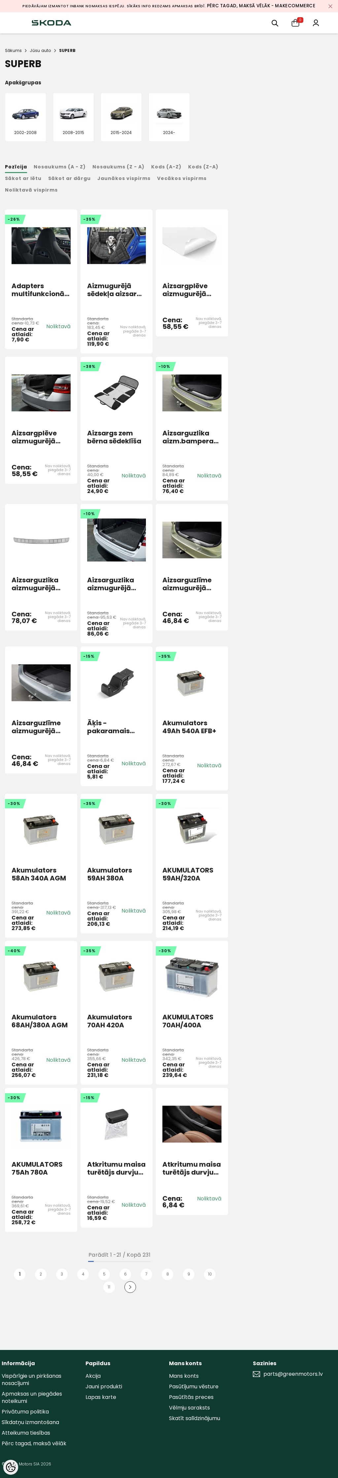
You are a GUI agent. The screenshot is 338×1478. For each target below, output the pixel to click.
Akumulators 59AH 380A (109, 874)
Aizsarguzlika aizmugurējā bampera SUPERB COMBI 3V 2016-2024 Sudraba (116, 584)
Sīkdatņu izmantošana (30, 1422)
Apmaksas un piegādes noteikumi (32, 1397)
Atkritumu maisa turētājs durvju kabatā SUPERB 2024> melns (191, 1168)
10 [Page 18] (210, 1274)
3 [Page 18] (62, 1274)
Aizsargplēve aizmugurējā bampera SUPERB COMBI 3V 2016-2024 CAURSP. (191, 290)
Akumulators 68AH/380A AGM (40, 1021)
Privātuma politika (25, 1411)
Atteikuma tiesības (26, 1433)
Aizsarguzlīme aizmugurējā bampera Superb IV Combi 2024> (191, 584)
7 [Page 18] (146, 1274)
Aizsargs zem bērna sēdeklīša (114, 437)
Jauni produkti (103, 1386)
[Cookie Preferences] (10, 1467)
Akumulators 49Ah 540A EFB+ (189, 727)
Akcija (93, 1376)
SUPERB (67, 50)
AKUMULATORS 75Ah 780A (37, 1168)
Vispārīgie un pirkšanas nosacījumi (31, 1379)
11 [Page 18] (109, 1287)
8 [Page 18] (167, 1274)
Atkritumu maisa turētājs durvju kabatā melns (116, 1168)
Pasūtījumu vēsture (194, 1386)
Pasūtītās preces (191, 1397)
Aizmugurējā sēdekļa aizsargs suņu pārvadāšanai (116, 290)
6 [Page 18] (125, 1274)
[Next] (130, 1287)
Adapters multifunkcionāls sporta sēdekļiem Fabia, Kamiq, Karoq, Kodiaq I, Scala (41, 290)
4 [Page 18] (83, 1274)
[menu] (275, 22)
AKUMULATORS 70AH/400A (188, 1021)
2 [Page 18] (41, 1274)
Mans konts (184, 1376)
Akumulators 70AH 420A (109, 1021)
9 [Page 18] (188, 1274)
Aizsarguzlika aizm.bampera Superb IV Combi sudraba (191, 437)
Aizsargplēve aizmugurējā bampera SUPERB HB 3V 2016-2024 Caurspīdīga (41, 437)
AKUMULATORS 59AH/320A (188, 874)
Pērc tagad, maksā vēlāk (34, 1443)
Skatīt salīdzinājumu (194, 1418)
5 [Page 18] (104, 1274)
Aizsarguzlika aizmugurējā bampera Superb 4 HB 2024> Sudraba (41, 584)
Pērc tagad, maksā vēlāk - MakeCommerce (261, 6)
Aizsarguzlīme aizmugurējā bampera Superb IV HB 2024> (41, 727)
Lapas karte (100, 1397)
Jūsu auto (40, 50)
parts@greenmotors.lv (293, 1374)
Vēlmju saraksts (189, 1407)
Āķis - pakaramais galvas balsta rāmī (111, 727)
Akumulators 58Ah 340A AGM (39, 874)
